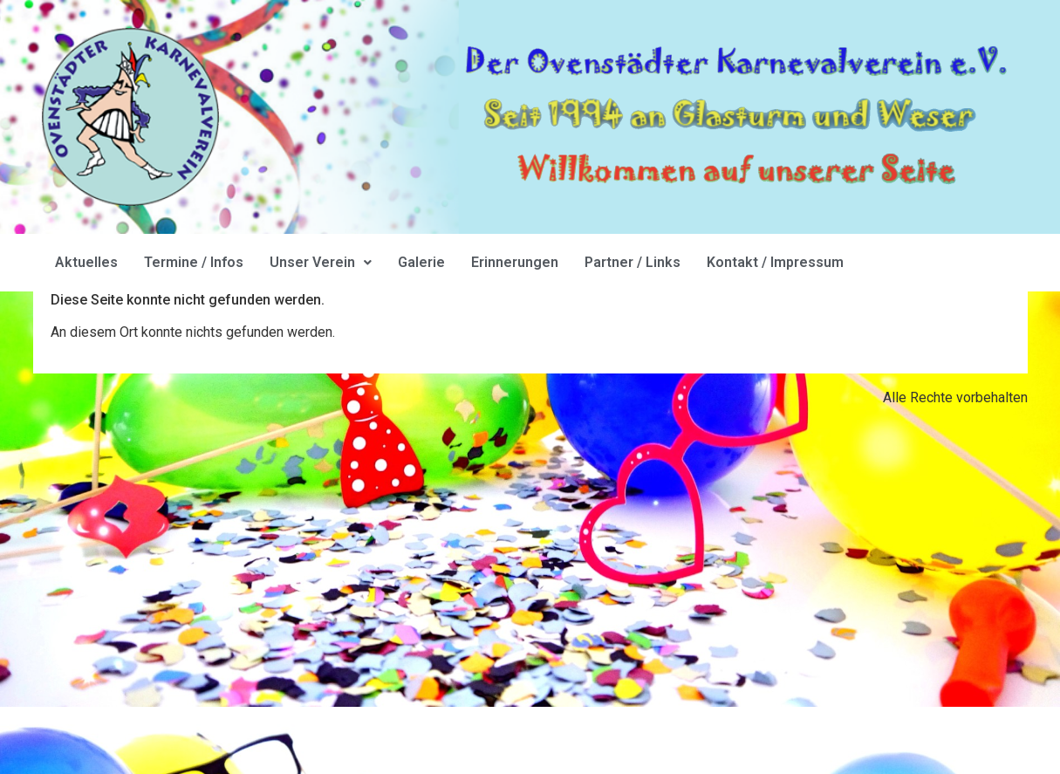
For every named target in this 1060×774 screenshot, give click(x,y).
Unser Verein (321, 262)
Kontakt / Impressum (775, 262)
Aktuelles (86, 262)
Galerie (421, 262)
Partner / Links (632, 262)
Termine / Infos (193, 262)
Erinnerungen (514, 262)
